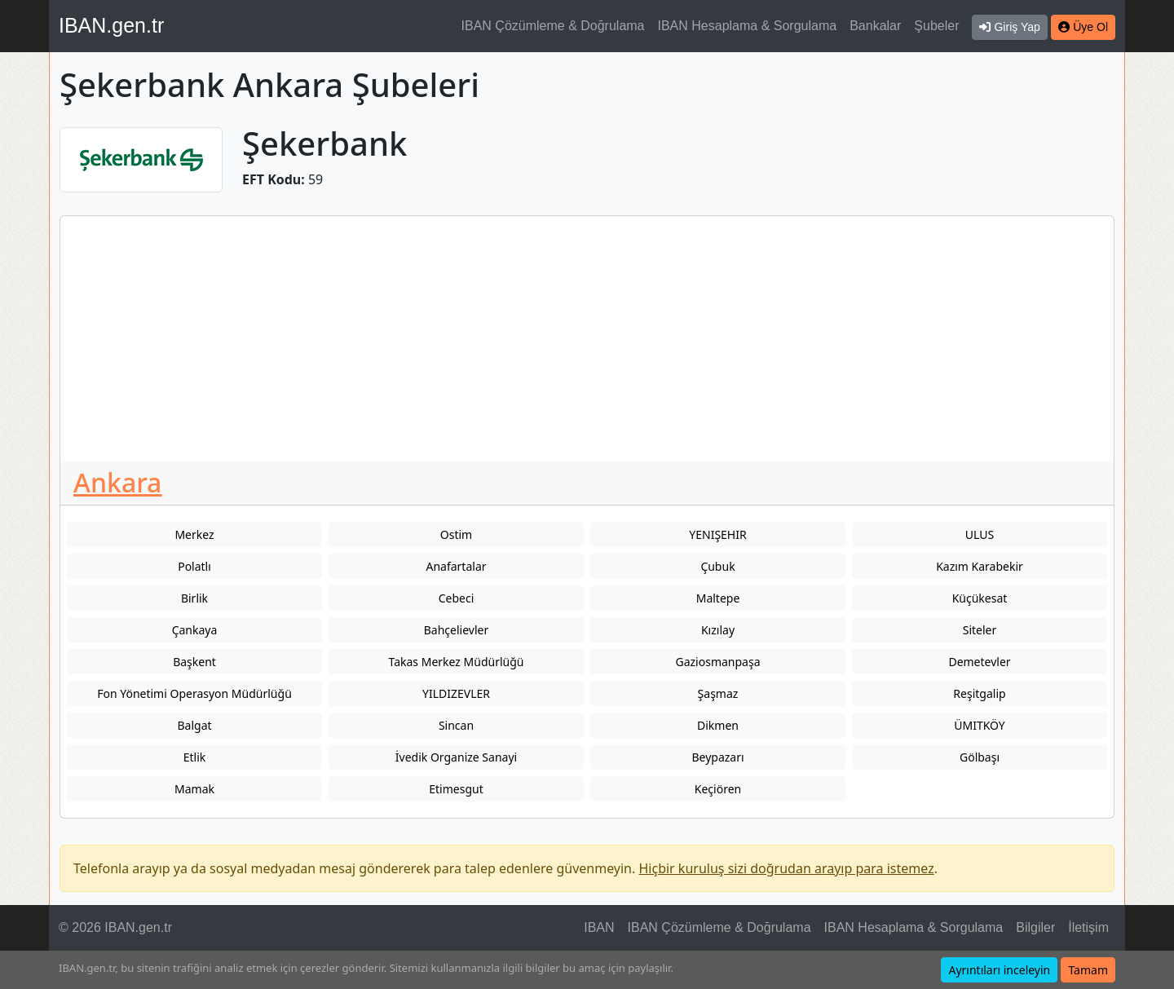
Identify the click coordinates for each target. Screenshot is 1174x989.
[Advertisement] (587, 338)
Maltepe (718, 598)
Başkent (194, 661)
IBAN (599, 927)
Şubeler (936, 26)
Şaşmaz (718, 693)
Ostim (456, 534)
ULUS (979, 534)
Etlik (194, 757)
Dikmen (718, 725)
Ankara (117, 482)
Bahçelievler (456, 630)
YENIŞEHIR (717, 534)
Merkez (194, 534)
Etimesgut (456, 789)
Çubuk (717, 566)
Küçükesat (980, 598)
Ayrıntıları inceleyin (999, 970)
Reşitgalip (979, 693)
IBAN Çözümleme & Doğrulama (553, 26)
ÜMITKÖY (979, 725)
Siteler (980, 630)
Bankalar (875, 26)
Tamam (1088, 970)
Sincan (456, 725)
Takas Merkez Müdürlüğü (456, 661)
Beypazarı (717, 757)
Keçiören (718, 789)
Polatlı (194, 566)
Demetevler (979, 661)
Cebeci (456, 598)
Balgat (194, 725)
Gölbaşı (980, 757)
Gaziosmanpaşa (717, 661)
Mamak (194, 789)
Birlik (194, 598)
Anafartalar (456, 566)
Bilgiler (1035, 927)
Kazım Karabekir (979, 566)
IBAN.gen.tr (111, 25)
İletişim (1088, 927)
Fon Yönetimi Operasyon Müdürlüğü (194, 693)
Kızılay (718, 630)
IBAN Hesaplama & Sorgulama (747, 26)
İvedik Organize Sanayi (456, 757)
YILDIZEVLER (456, 693)
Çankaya (195, 630)
